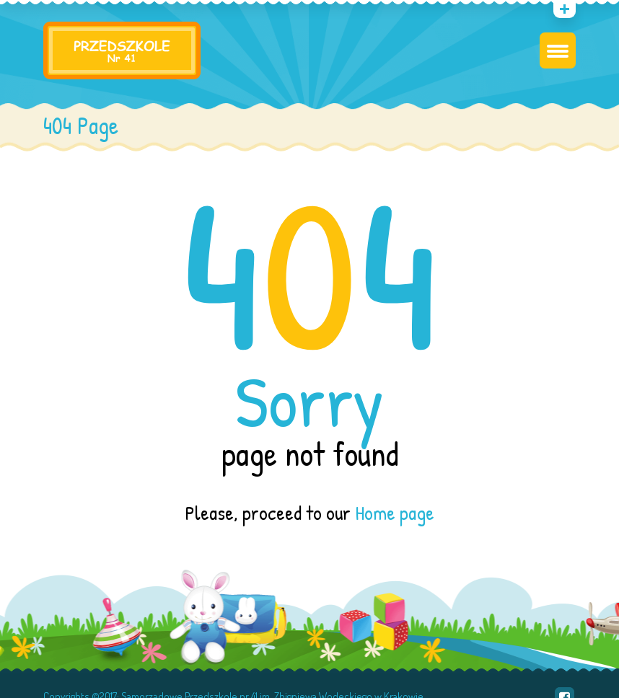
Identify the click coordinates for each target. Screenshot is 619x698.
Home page (394, 512)
